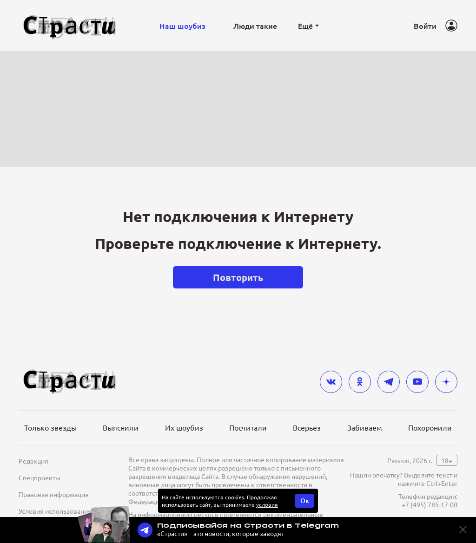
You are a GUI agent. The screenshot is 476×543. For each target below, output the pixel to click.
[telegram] (388, 382)
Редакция (33, 461)
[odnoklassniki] (360, 382)
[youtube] (417, 382)
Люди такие (255, 25)
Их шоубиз (184, 427)
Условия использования (55, 511)
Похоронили (430, 427)
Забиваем (364, 427)
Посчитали (248, 427)
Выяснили (121, 427)
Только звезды (50, 427)
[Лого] (70, 25)
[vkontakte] (331, 382)
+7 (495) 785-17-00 (429, 504)
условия (267, 504)
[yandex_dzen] (446, 382)
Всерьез (307, 427)
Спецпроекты (39, 477)
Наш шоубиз (182, 25)
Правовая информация (54, 494)
